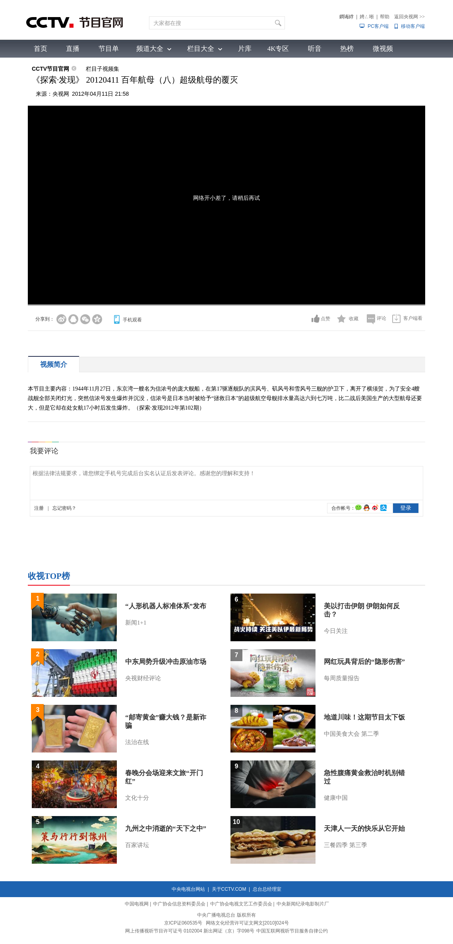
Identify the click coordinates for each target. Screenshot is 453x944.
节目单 (109, 48)
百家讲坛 (137, 845)
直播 (72, 48)
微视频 (383, 48)
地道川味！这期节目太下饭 (364, 717)
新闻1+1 (135, 622)
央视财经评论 (143, 678)
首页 (40, 48)
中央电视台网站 (188, 889)
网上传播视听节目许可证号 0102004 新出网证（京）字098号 (189, 931)
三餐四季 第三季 (345, 845)
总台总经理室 (267, 889)
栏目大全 (200, 48)
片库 (245, 48)
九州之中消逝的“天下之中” (165, 828)
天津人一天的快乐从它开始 (364, 828)
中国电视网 (137, 904)
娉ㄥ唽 (367, 16)
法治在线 (137, 742)
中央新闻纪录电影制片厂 (303, 904)
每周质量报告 (342, 678)
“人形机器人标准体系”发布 (165, 606)
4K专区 (278, 48)
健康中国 (336, 798)
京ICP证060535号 (183, 923)
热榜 (347, 48)
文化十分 (137, 798)
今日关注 (336, 631)
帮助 (384, 16)
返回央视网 (409, 16)
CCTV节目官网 (50, 69)
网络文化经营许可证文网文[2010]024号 (247, 923)
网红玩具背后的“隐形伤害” (364, 661)
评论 (381, 318)
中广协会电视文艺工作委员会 (241, 904)
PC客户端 (378, 26)
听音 (314, 48)
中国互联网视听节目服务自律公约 (292, 931)
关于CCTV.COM (229, 889)
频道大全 (149, 48)
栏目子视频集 (102, 69)
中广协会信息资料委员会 (179, 904)
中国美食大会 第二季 (351, 734)
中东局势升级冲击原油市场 (165, 661)
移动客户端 (413, 26)
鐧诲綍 (346, 16)
